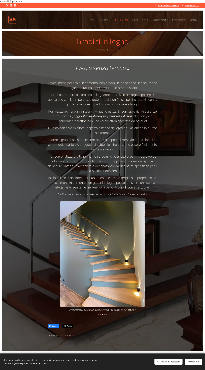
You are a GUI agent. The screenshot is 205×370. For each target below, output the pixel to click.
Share (53, 326)
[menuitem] (85, 19)
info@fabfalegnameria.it (168, 5)
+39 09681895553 (192, 5)
